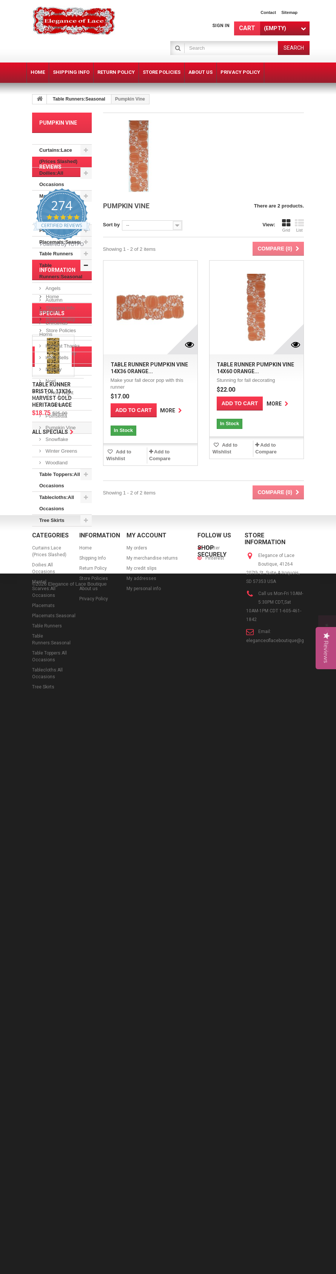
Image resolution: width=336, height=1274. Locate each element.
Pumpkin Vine (60, 427)
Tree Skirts (52, 520)
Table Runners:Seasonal (79, 99)
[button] (327, 637)
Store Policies (60, 708)
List (299, 225)
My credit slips (141, 1118)
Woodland (56, 462)
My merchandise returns (152, 1108)
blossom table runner (61, 1036)
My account (146, 1085)
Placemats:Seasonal (63, 242)
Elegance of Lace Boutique (77, 1263)
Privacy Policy (61, 731)
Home (52, 674)
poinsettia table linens (54, 965)
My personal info (143, 1138)
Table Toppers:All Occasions (59, 479)
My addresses (141, 1128)
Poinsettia (55, 416)
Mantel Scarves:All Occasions (52, 207)
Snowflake (56, 439)
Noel (49, 381)
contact (268, 12)
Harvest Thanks (62, 346)
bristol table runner (58, 1025)
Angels (52, 288)
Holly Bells (56, 357)
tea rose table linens (59, 940)
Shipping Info (60, 686)
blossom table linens (60, 991)
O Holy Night (58, 392)
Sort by (111, 224)
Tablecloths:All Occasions (56, 502)
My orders (136, 1098)
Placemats (51, 230)
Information (57, 651)
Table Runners (56, 253)
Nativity (53, 369)
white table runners (58, 1002)
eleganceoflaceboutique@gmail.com (285, 1190)
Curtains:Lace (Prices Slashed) (58, 155)
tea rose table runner (60, 951)
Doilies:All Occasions (51, 178)
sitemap (289, 12)
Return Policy (60, 697)
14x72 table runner (57, 980)
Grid (286, 225)
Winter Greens (60, 451)
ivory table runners (58, 928)
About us (55, 720)
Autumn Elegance (50, 305)
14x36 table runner (57, 1013)
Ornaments (57, 404)
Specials (52, 758)
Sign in (221, 25)
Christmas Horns (53, 328)
